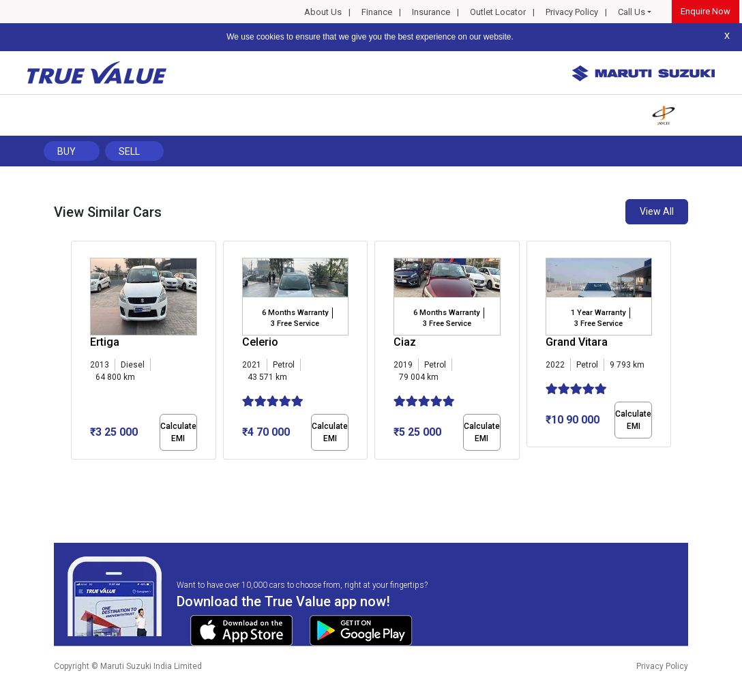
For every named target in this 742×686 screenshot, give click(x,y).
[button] (75, 471)
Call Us (631, 12)
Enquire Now (705, 11)
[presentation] (78, 353)
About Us (323, 12)
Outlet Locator (498, 12)
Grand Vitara (577, 341)
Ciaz (405, 341)
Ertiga (104, 341)
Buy (66, 151)
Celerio (260, 341)
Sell (129, 151)
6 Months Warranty (295, 312)
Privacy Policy (572, 12)
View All (657, 211)
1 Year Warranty (598, 312)
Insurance (431, 12)
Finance (376, 12)
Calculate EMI (178, 432)
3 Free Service (295, 323)
